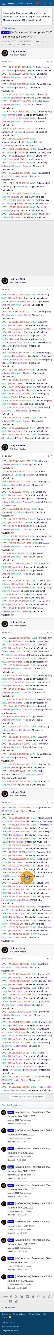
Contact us (6, 1314)
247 (37, 41)
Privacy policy (34, 1314)
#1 (52, 62)
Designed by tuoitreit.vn (10, 1331)
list (49, 41)
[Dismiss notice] (50, 10)
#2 (52, 289)
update (17, 45)
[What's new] (45, 3)
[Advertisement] (27, 247)
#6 (52, 959)
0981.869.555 (10, 1322)
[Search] (50, 3)
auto (43, 41)
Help (44, 1314)
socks (10, 45)
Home (4, 1317)
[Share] (48, 62)
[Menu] (4, 3)
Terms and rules (19, 1314)
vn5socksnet (27, 45)
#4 (52, 633)
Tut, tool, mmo (25, 1120)
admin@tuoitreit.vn (12, 1326)
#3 (52, 456)
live (3, 45)
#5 (52, 803)
